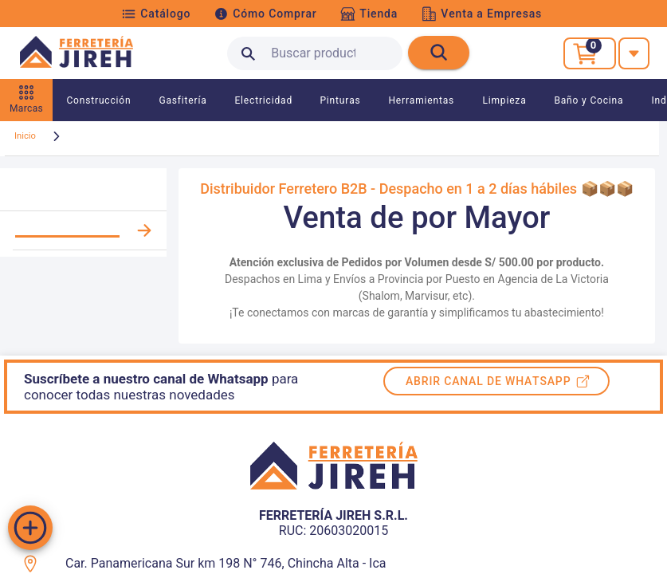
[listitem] (83, 230)
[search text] (314, 53)
